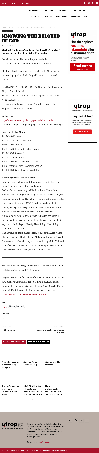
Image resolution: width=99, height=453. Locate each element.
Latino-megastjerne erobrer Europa (50, 331)
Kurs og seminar (23, 27)
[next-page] (36, 399)
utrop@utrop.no (43, 442)
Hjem (4, 27)
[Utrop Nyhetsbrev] (82, 141)
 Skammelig (8, 330)
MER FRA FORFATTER (38, 341)
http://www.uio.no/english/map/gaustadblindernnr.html (29, 120)
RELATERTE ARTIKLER (13, 341)
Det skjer (11, 27)
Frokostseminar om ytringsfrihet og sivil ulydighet (11, 365)
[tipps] (82, 73)
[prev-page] (32, 399)
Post (5, 306)
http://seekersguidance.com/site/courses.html (24, 294)
